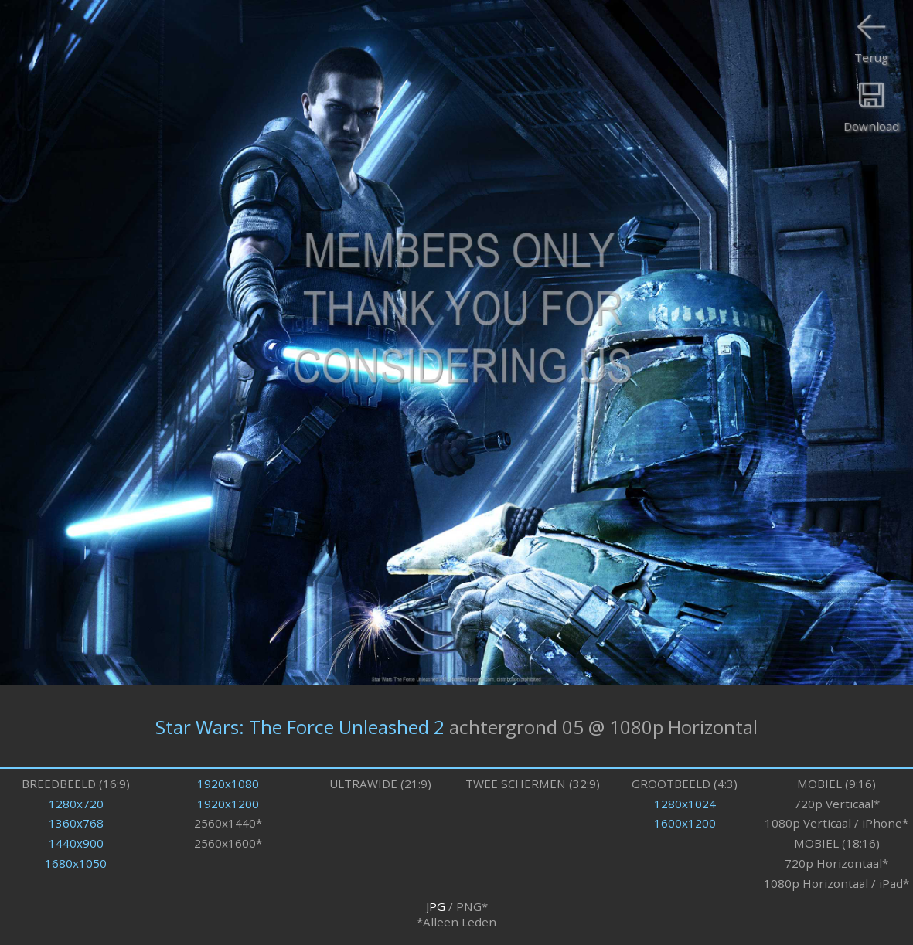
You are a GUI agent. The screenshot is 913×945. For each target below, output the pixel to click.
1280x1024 (685, 803)
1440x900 (76, 843)
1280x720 (76, 803)
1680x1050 (76, 863)
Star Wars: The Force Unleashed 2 (300, 726)
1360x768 (76, 823)
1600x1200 (685, 823)
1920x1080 (228, 783)
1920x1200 (228, 803)
